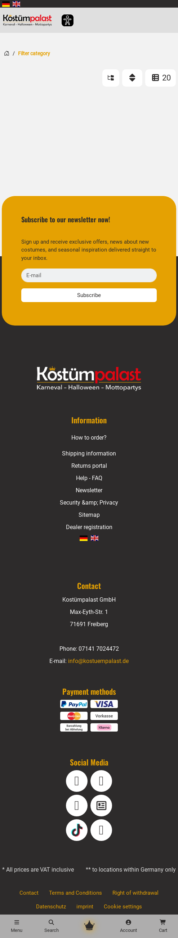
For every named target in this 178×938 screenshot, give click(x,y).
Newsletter (89, 490)
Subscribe (89, 295)
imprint (85, 906)
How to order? (89, 437)
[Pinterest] (101, 830)
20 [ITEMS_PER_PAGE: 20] (160, 77)
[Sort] (132, 78)
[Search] (51, 926)
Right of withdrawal (135, 893)
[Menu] (16, 926)
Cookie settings (123, 906)
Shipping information (89, 453)
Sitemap (89, 514)
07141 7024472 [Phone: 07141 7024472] (99, 648)
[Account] (128, 926)
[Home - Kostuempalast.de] (89, 378)
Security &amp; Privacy (89, 502)
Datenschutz (52, 906)
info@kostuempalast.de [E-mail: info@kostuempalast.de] (98, 661)
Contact (29, 893)
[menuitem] (6, 4)
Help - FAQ (89, 478)
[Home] (6, 53)
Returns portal (89, 465)
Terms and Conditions (75, 893)
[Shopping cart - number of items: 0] (163, 926)
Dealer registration (89, 527)
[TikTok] (77, 830)
